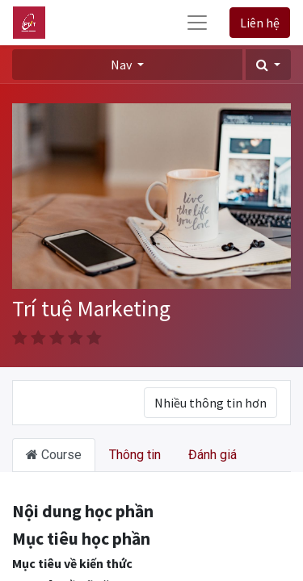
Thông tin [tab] (135, 454)
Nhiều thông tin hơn (210, 403)
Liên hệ (260, 23)
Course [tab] (54, 454)
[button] (268, 64)
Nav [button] (122, 64)
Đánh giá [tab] (212, 454)
